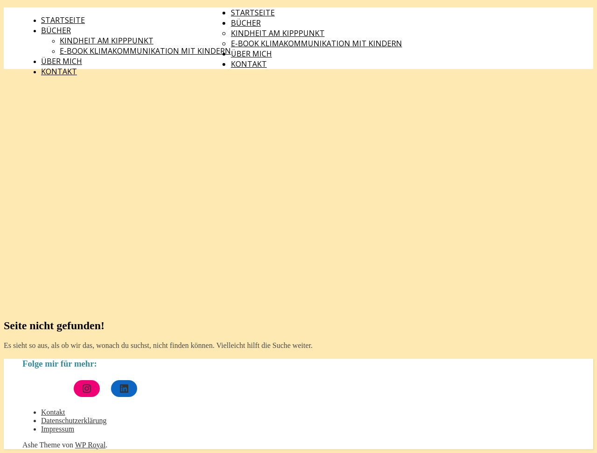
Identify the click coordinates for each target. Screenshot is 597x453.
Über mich (61, 61)
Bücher (56, 30)
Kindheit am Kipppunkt (106, 40)
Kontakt (59, 71)
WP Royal (90, 445)
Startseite (63, 20)
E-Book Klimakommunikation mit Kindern (145, 51)
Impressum (57, 429)
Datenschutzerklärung (73, 421)
